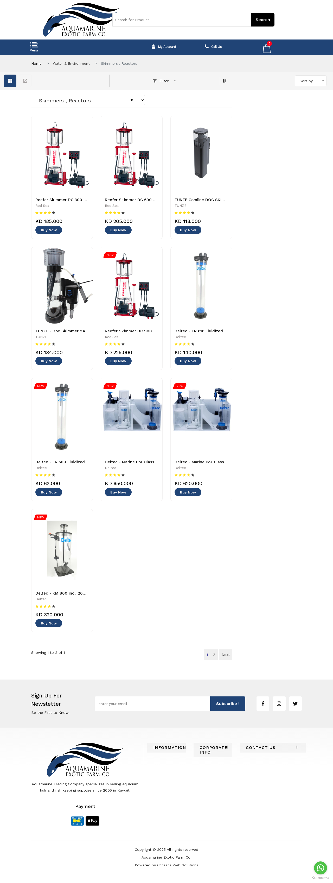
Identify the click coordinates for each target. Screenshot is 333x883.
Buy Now (49, 230)
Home (36, 63)
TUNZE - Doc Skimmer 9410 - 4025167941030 (79, 331)
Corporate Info (213, 750)
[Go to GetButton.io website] (320, 877)
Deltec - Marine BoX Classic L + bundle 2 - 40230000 (156, 462)
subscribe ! (227, 703)
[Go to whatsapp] (320, 867)
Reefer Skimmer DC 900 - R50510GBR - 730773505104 (157, 331)
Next (226, 655)
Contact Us (261, 747)
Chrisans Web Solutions (177, 865)
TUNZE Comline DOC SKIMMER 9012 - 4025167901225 (226, 199)
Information (166, 747)
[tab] (166, 748)
